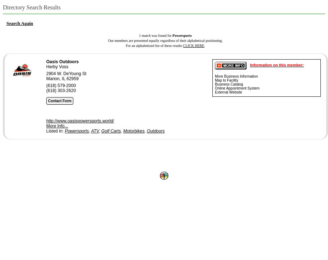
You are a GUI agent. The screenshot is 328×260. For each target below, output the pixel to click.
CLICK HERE (193, 46)
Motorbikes (133, 131)
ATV (95, 131)
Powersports (77, 131)
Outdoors (156, 131)
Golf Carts (111, 131)
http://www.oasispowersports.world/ (80, 121)
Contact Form (60, 101)
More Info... (57, 126)
